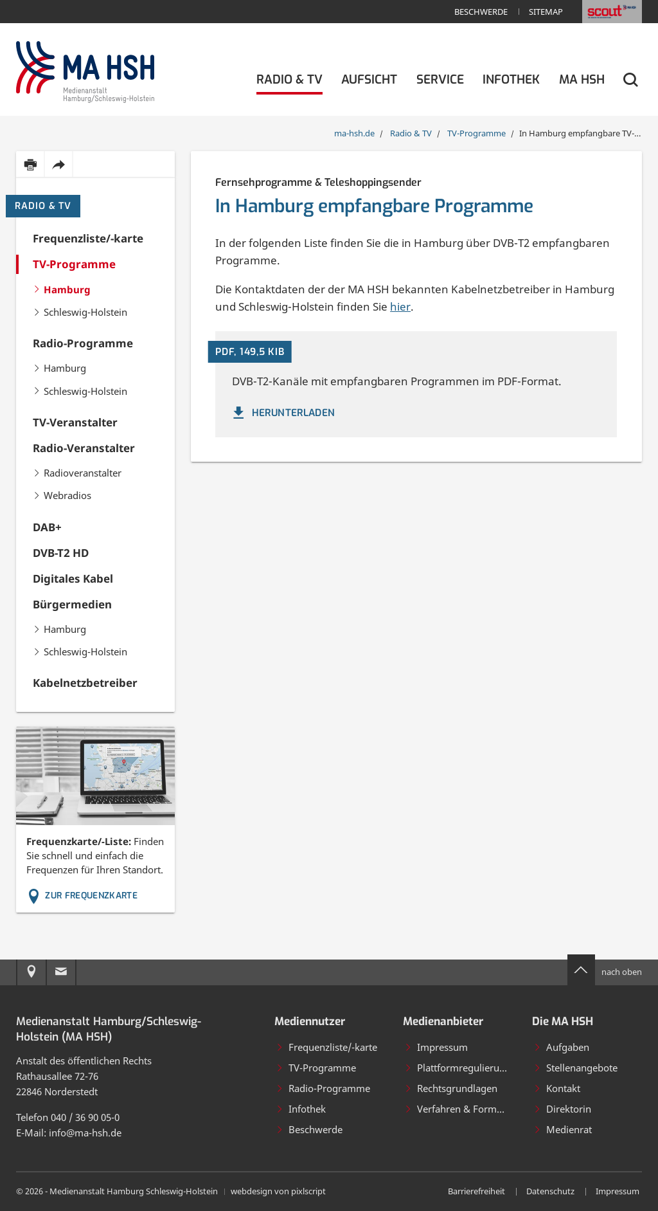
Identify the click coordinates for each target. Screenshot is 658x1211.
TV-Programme (316, 1067)
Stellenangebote (575, 1067)
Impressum (436, 1047)
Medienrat (562, 1129)
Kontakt (556, 1088)
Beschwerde (481, 11)
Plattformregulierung (457, 1067)
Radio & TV (43, 206)
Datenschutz (550, 1191)
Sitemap (546, 11)
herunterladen (282, 413)
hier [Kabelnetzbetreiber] (400, 306)
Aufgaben (561, 1047)
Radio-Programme (323, 1088)
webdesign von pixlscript (278, 1191)
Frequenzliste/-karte (326, 1047)
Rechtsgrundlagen (450, 1088)
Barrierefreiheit (476, 1191)
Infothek (301, 1108)
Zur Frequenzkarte (82, 895)
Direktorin (562, 1108)
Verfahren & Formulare (461, 1108)
